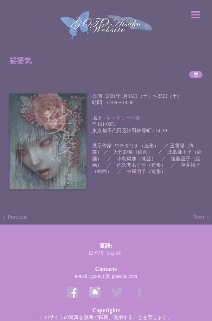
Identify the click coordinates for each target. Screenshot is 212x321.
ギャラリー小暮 (123, 118)
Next (198, 217)
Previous (17, 217)
